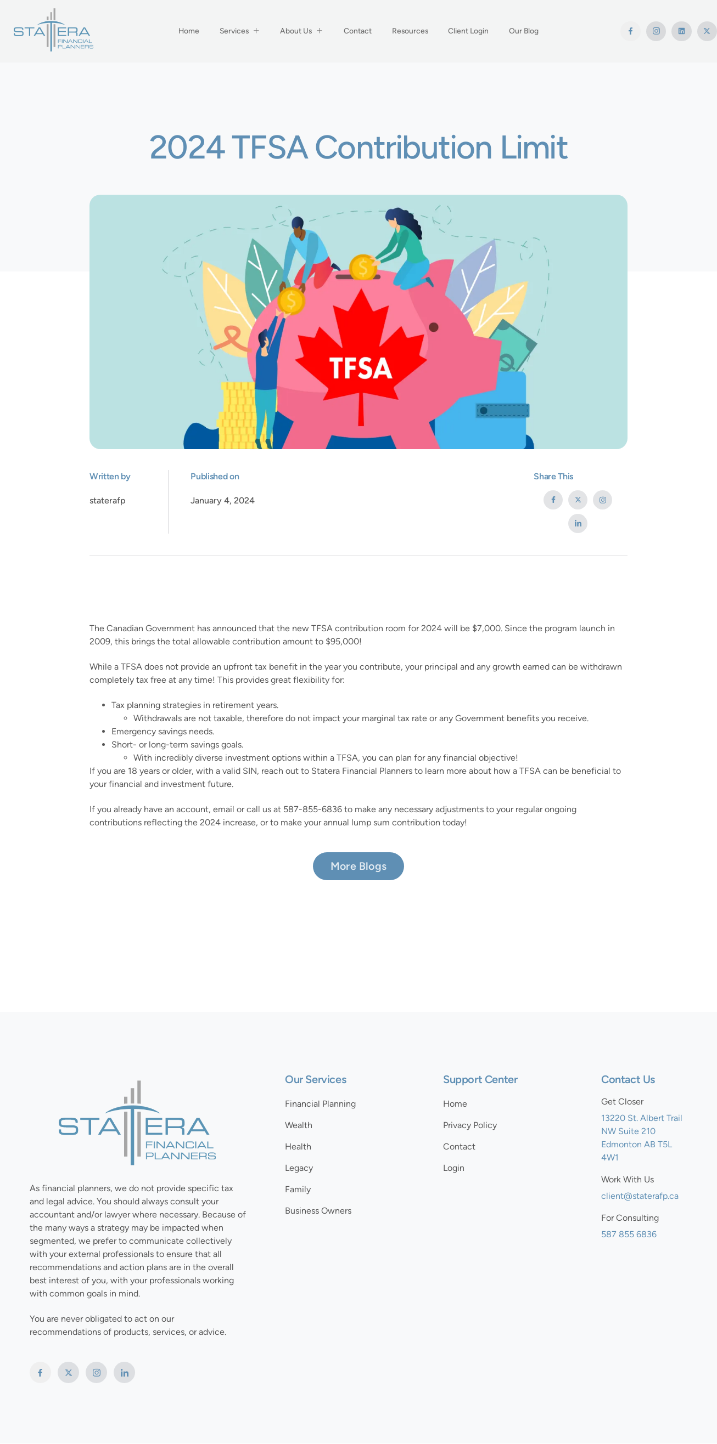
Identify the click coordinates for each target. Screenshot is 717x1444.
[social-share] (553, 499)
